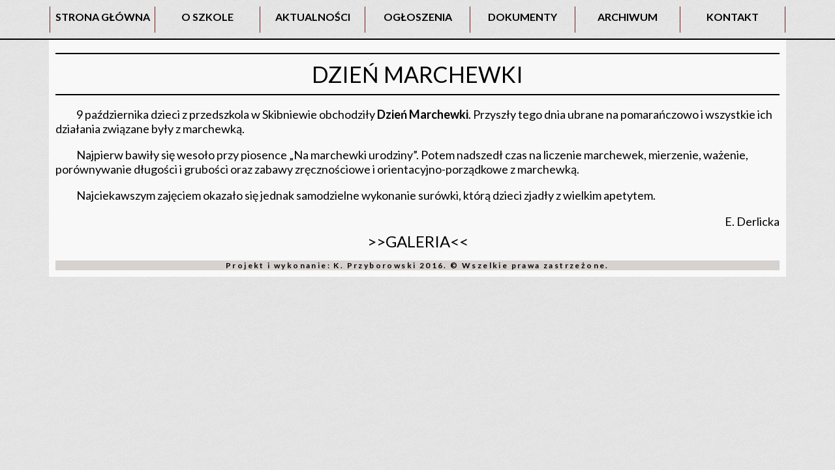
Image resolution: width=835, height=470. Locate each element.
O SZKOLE (207, 16)
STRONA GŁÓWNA (102, 16)
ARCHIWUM (628, 16)
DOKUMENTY (522, 16)
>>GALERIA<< (417, 241)
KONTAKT (732, 16)
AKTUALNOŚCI (312, 16)
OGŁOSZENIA (418, 16)
